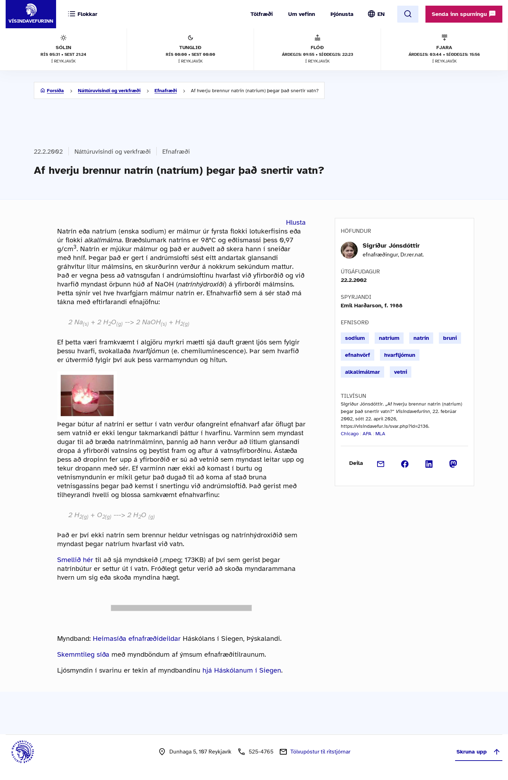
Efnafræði (166, 91)
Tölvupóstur (320, 751)
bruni (450, 338)
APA (367, 434)
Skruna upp (478, 752)
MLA (380, 434)
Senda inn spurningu (464, 14)
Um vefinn (301, 14)
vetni (400, 372)
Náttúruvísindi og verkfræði (109, 91)
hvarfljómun (399, 355)
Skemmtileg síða (83, 654)
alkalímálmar (362, 372)
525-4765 (261, 751)
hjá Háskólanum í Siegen (241, 670)
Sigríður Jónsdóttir (391, 245)
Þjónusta (342, 14)
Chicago (350, 434)
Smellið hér (75, 559)
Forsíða (55, 91)
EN (381, 14)
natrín (421, 338)
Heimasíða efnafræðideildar (137, 638)
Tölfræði (261, 14)
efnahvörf (357, 355)
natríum (389, 338)
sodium (355, 338)
